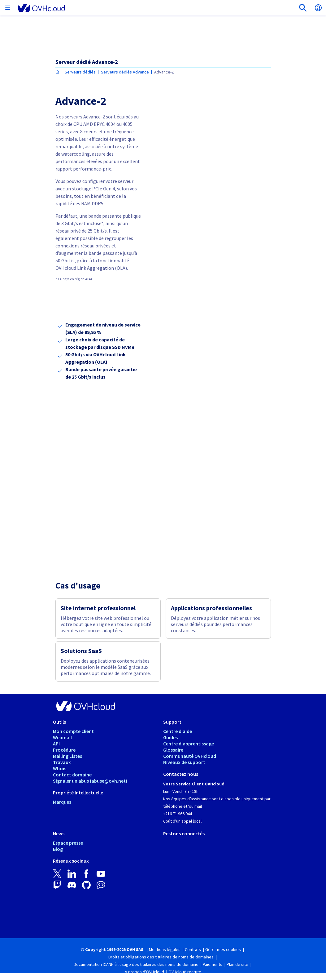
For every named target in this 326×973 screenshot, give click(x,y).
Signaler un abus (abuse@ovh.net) (90, 781)
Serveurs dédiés (80, 72)
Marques (62, 802)
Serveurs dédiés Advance (125, 72)
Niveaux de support (184, 762)
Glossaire (173, 750)
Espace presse (68, 843)
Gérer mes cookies (223, 949)
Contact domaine (72, 774)
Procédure (64, 750)
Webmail (62, 737)
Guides (170, 737)
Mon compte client (73, 731)
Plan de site (237, 964)
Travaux (62, 762)
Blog (58, 849)
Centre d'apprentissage (188, 743)
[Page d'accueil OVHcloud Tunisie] (57, 72)
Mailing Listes (67, 756)
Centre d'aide (177, 731)
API (56, 743)
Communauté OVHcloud (189, 756)
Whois (59, 768)
